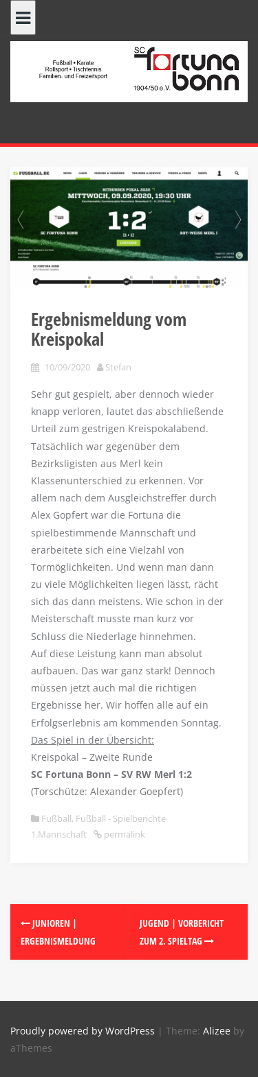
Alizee (216, 1030)
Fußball (56, 818)
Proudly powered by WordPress (82, 1030)
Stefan (118, 367)
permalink (123, 834)
